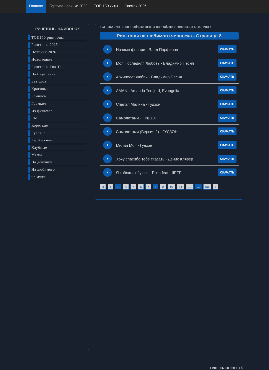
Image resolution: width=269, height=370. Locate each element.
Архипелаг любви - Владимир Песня (149, 77)
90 (207, 186)
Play (107, 49)
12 (190, 186)
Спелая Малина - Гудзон (138, 104)
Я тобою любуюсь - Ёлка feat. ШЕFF (148, 173)
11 (181, 186)
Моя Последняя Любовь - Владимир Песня (155, 63)
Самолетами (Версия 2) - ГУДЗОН (147, 132)
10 (171, 186)
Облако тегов (142, 26)
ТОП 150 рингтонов (114, 26)
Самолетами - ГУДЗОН (137, 118)
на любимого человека (173, 26)
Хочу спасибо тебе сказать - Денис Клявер (154, 159)
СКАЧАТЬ (227, 49)
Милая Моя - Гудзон (134, 145)
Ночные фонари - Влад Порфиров (147, 50)
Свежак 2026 (135, 6)
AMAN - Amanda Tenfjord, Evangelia (147, 91)
